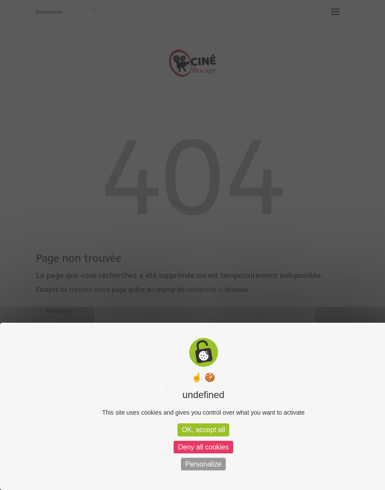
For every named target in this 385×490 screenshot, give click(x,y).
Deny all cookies (203, 447)
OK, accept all (203, 429)
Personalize (203, 464)
